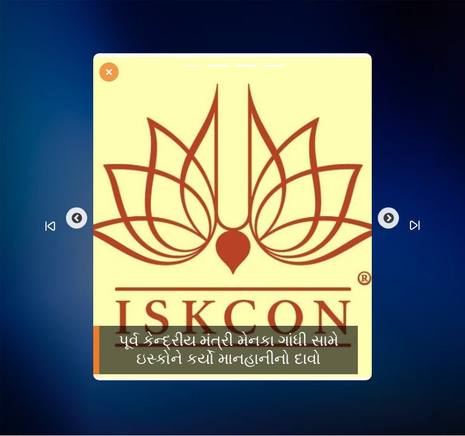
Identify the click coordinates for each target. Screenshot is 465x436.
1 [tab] (191, 68)
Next (388, 218)
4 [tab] (273, 68)
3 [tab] (246, 68)
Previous (76, 218)
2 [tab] (218, 68)
